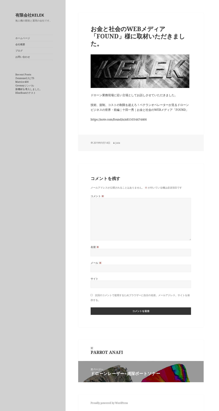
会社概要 (20, 44)
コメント (97, 196)
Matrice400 (22, 82)
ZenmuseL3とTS (24, 78)
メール (96, 263)
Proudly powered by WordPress (109, 403)
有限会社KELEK (29, 15)
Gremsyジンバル (24, 85)
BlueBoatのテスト (25, 92)
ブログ (19, 50)
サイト (94, 278)
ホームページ (22, 38)
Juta (117, 142)
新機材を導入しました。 (28, 89)
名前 (95, 247)
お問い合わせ (22, 57)
